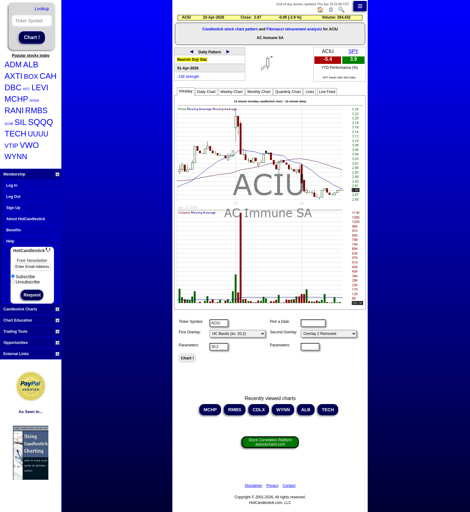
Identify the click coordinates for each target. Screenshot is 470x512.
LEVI (40, 87)
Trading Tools (31, 331)
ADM (13, 64)
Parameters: (189, 345)
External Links (31, 354)
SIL (21, 122)
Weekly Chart (231, 92)
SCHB (9, 124)
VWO (29, 145)
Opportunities (31, 343)
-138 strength (188, 76)
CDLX (258, 409)
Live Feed (327, 92)
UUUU (38, 134)
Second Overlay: (283, 332)
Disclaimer (253, 485)
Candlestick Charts (31, 309)
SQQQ (40, 122)
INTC (26, 89)
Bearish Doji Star (192, 59)
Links (309, 92)
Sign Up (13, 208)
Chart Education (31, 320)
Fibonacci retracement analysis (294, 29)
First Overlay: (190, 332)
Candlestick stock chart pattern (230, 29)
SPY (353, 51)
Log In (11, 185)
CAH (48, 76)
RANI (14, 110)
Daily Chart (206, 92)
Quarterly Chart (288, 92)
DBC (13, 87)
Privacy (272, 485)
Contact (289, 485)
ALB (30, 64)
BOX (31, 76)
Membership (31, 174)
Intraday (185, 91)
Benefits (13, 230)
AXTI (14, 76)
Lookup (42, 8)
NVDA (34, 100)
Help (10, 241)
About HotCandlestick (25, 219)
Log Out (13, 196)
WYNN (16, 156)
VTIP (11, 145)
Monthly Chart (259, 92)
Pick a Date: (280, 321)
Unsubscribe (25, 281)
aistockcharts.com (270, 442)
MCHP (17, 99)
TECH (16, 133)
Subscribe (23, 276)
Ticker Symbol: (191, 321)
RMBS (36, 110)
